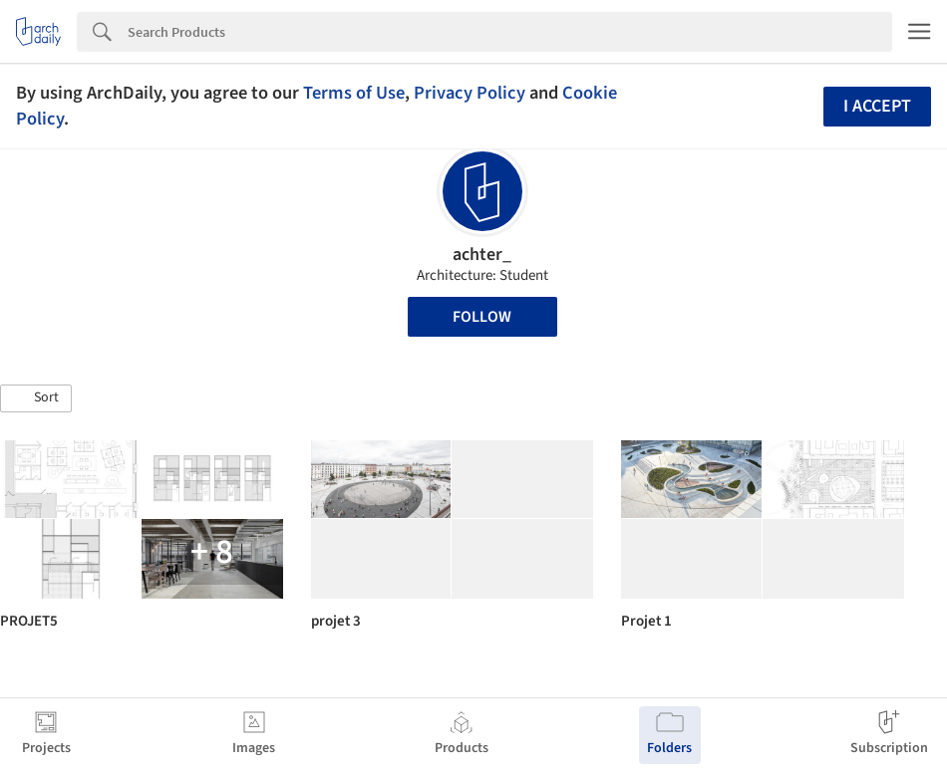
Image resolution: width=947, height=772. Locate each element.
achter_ (482, 254)
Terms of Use (354, 93)
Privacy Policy (469, 93)
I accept (877, 106)
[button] (36, 398)
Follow (482, 317)
